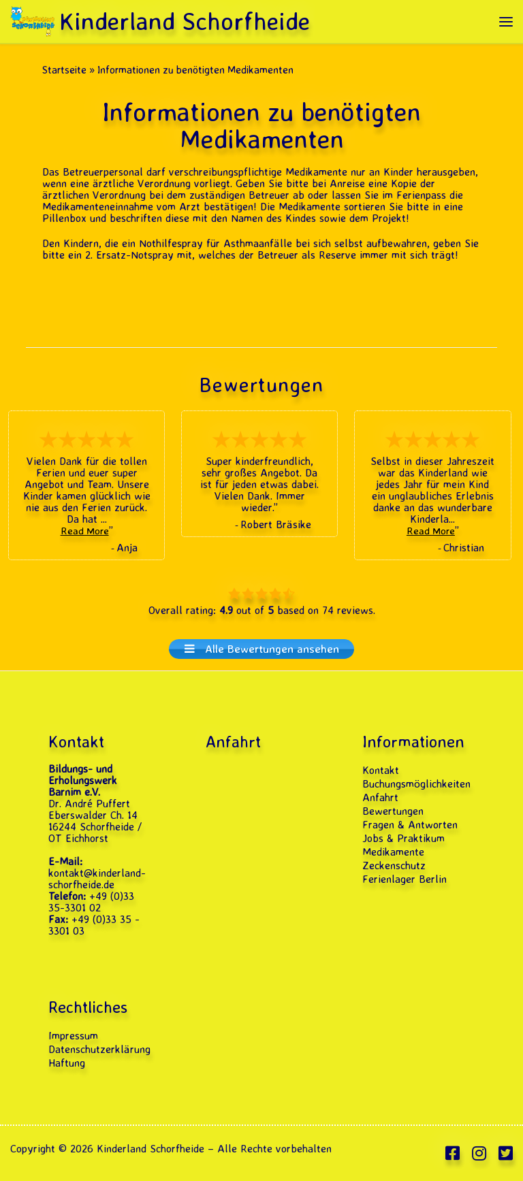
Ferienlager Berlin (404, 879)
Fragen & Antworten (410, 824)
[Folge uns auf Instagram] (479, 1153)
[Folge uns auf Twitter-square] (505, 1153)
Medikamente (393, 852)
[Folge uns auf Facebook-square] (452, 1153)
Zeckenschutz (394, 865)
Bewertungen (393, 811)
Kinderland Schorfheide (150, 1148)
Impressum (73, 1035)
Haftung (66, 1063)
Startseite (64, 69)
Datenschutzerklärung (99, 1049)
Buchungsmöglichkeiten (416, 784)
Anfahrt (380, 797)
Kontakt (380, 770)
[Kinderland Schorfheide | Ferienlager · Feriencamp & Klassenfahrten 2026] (32, 18)
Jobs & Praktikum (403, 838)
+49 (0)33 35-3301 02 (91, 901)
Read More (85, 530)
